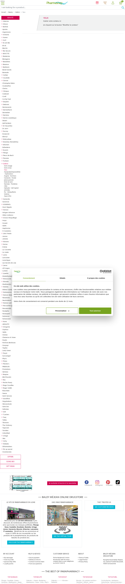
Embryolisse (7, 139)
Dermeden (6, 112)
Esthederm (6, 147)
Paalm (4, 340)
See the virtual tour (62, 536)
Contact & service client (36, 562)
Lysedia (5, 273)
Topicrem (5, 428)
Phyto (5, 361)
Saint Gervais (7, 396)
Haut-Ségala (7, 207)
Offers (10, 457)
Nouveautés (6, 308)
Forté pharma (105, 580)
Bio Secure (6, 51)
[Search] (61, 7)
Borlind (5, 27)
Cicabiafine (6, 86)
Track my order (9, 560)
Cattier (5, 75)
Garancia (5, 202)
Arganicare (6, 32)
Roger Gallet (7, 388)
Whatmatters (7, 446)
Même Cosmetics (8, 290)
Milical (86, 582)
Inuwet (4, 223)
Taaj (4, 417)
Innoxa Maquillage (10, 218)
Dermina (6, 115)
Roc (4, 380)
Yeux (5, 170)
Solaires (6, 194)
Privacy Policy (83, 562)
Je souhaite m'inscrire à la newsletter (62, 483)
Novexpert (6, 314)
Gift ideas (10, 466)
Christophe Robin (8, 83)
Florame (6, 158)
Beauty (10, 12)
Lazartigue (6, 260)
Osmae (5, 335)
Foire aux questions (35, 564)
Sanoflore (6, 399)
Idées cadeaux (7, 215)
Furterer (6, 161)
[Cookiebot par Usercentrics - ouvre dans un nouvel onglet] (101, 271)
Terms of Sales (83, 558)
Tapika (4, 348)
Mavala (6, 281)
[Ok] (123, 7)
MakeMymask (7, 276)
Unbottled (6, 433)
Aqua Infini (7, 196)
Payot (5, 353)
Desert (4, 121)
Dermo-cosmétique (9, 118)
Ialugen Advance (8, 212)
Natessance (7, 292)
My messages (8, 558)
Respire (5, 374)
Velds (4, 332)
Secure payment (34, 558)
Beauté (10, 18)
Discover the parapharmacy (21, 542)
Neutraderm (6, 300)
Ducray (5, 131)
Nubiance (5, 316)
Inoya (4, 220)
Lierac (5, 265)
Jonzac (5, 236)
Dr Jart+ (5, 128)
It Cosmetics (6, 231)
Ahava (5, 24)
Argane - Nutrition (10, 176)
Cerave (5, 80)
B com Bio (6, 43)
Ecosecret (5, 134)
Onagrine (6, 327)
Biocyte (78, 580)
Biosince (6, 64)
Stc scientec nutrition (89, 580)
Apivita (5, 29)
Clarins (4, 88)
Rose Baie (5, 391)
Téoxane (5, 422)
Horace (5, 210)
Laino (5, 255)
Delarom (6, 104)
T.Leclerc (6, 414)
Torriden (5, 430)
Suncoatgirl (6, 356)
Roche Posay (7, 382)
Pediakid (54, 582)
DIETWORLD (6, 123)
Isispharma (6, 228)
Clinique (6, 91)
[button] (112, 3)
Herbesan (115, 580)
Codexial (5, 94)
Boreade (5, 72)
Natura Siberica (8, 295)
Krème (4, 247)
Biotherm (6, 67)
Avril (4, 40)
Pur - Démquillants (10, 192)
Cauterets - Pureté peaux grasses (10, 179)
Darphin (6, 102)
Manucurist (7, 279)
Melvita (5, 287)
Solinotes (5, 409)
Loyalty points (8, 564)
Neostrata (6, 298)
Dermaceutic (6, 107)
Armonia (6, 35)
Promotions (6, 369)
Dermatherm (7, 110)
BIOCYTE (6, 53)
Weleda (6, 444)
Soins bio (5, 406)
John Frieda (7, 233)
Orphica (5, 329)
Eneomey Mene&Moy (10, 142)
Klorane (6, 242)
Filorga (5, 153)
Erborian (6, 145)
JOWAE (5, 239)
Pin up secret (7, 449)
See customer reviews (104, 507)
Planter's (6, 364)
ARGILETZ (5, 324)
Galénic (17, 12)
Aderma (6, 21)
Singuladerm (6, 401)
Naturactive (105, 582)
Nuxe (5, 321)
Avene (5, 37)
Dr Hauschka (7, 126)
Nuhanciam (6, 319)
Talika (4, 420)
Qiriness (5, 372)
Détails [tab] (62, 278)
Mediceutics (6, 284)
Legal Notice (83, 560)
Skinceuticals (7, 404)
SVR (4, 412)
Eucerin (5, 150)
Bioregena (6, 59)
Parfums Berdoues (8, 343)
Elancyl (4, 137)
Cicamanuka (6, 452)
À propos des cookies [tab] (96, 278)
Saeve (4, 393)
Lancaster (6, 258)
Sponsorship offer (10, 562)
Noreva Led (7, 303)
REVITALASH (6, 377)
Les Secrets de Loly (9, 263)
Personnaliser (62, 311)
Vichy (5, 441)
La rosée (5, 252)
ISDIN (4, 226)
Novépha (5, 311)
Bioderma (6, 56)
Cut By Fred (6, 99)
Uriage (5, 436)
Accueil (3, 12)
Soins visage (8, 166)
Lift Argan (6, 268)
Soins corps (8, 168)
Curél (4, 96)
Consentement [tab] (29, 278)
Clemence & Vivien (9, 337)
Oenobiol (79, 582)
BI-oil (4, 46)
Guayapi (5, 345)
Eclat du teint (8, 182)
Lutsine (5, 271)
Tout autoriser (95, 311)
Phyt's (4, 358)
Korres (5, 244)
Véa (3, 438)
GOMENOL (7, 204)
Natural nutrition (116, 582)
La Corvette (6, 250)
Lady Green (6, 350)
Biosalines (6, 62)
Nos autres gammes (10, 306)
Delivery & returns (35, 560)
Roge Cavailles (8, 385)
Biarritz (5, 48)
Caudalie (6, 78)
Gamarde (6, 199)
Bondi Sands (6, 70)
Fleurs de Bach (8, 155)
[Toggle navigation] (2, 2)
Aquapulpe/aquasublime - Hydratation (12, 173)
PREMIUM (6, 367)
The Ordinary (7, 425)
